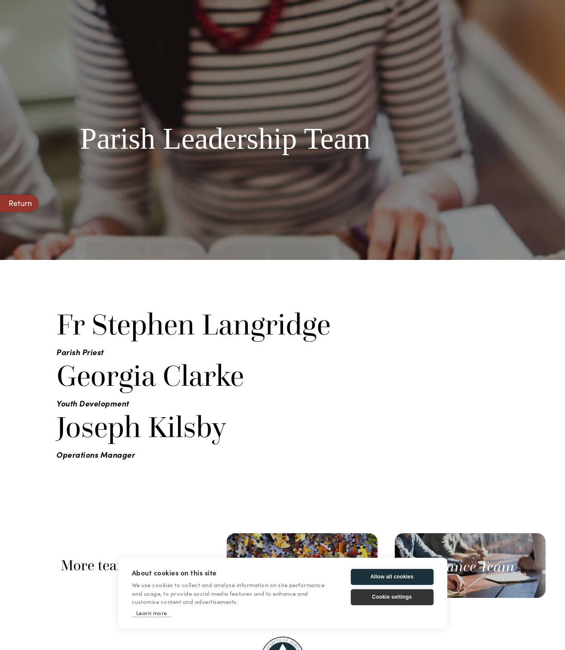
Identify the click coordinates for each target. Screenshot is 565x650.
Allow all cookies (391, 577)
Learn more (151, 613)
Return (20, 202)
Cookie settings (392, 597)
